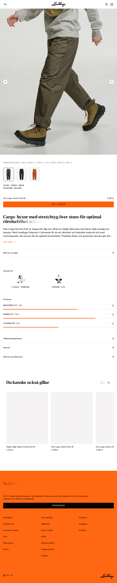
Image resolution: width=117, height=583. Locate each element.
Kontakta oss (8, 524)
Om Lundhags (47, 517)
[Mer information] (113, 306)
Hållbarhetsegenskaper (58, 338)
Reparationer (8, 543)
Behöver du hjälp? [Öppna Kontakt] (58, 253)
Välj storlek (58, 204)
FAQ (5, 536)
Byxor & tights (35, 163)
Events (6, 549)
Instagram (83, 524)
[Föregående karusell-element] (5, 82)
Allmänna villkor (47, 543)
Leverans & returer (11, 530)
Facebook (83, 517)
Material (58, 347)
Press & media (47, 530)
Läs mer (9, 242)
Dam (23, 163)
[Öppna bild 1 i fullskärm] (58, 82)
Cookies (44, 555)
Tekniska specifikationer (58, 356)
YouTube (82, 530)
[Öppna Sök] (107, 4)
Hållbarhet (45, 524)
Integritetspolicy (47, 549)
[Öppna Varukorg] (112, 4)
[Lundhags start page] (58, 4)
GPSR (43, 536)
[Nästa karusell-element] (112, 82)
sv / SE (8, 575)
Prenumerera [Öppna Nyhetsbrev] (58, 505)
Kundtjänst (7, 517)
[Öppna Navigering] (5, 4)
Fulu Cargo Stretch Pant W (58, 163)
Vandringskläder (11, 163)
